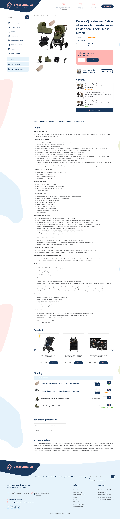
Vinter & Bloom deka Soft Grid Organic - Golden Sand (60, 383)
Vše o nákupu (77, 502)
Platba (75, 499)
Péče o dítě (14, 49)
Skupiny (52, 121)
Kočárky (13, 32)
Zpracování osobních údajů (106, 499)
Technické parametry (64, 121)
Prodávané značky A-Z (104, 490)
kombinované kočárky (50, 16)
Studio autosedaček (17, 69)
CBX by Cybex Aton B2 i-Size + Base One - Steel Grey (60, 391)
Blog (12, 59)
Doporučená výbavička (104, 494)
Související (43, 121)
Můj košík (108, 6)
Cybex (90, 46)
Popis (35, 121)
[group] (48, 350)
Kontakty (75, 490)
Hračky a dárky (15, 27)
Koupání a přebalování (17, 40)
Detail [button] (53, 362)
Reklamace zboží (78, 506)
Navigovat (64, 9)
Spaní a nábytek (15, 53)
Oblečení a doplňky (16, 45)
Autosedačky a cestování (18, 23)
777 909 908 (80, 7)
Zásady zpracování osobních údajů (98, 480)
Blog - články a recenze (105, 497)
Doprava (75, 497)
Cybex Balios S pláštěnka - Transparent (48, 355)
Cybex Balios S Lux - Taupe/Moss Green (55, 398)
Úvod (35, 16)
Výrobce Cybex (79, 121)
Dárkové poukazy (103, 492)
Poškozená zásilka (78, 504)
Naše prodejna (15, 64)
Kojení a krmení (15, 36)
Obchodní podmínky (79, 494)
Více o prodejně (106, 71)
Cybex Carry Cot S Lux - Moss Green (54, 406)
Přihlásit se (93, 7)
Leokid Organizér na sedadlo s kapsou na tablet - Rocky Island (73, 355)
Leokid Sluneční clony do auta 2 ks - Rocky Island (98, 355)
